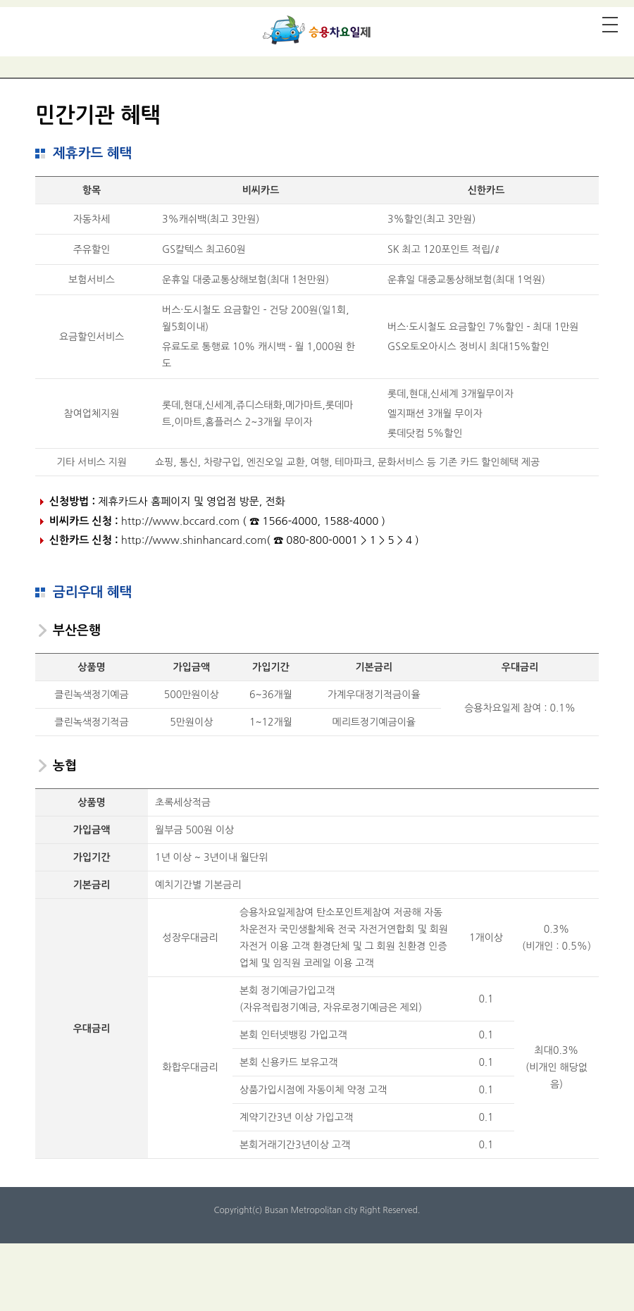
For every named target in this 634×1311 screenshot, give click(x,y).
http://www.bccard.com (180, 521)
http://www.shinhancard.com (194, 540)
